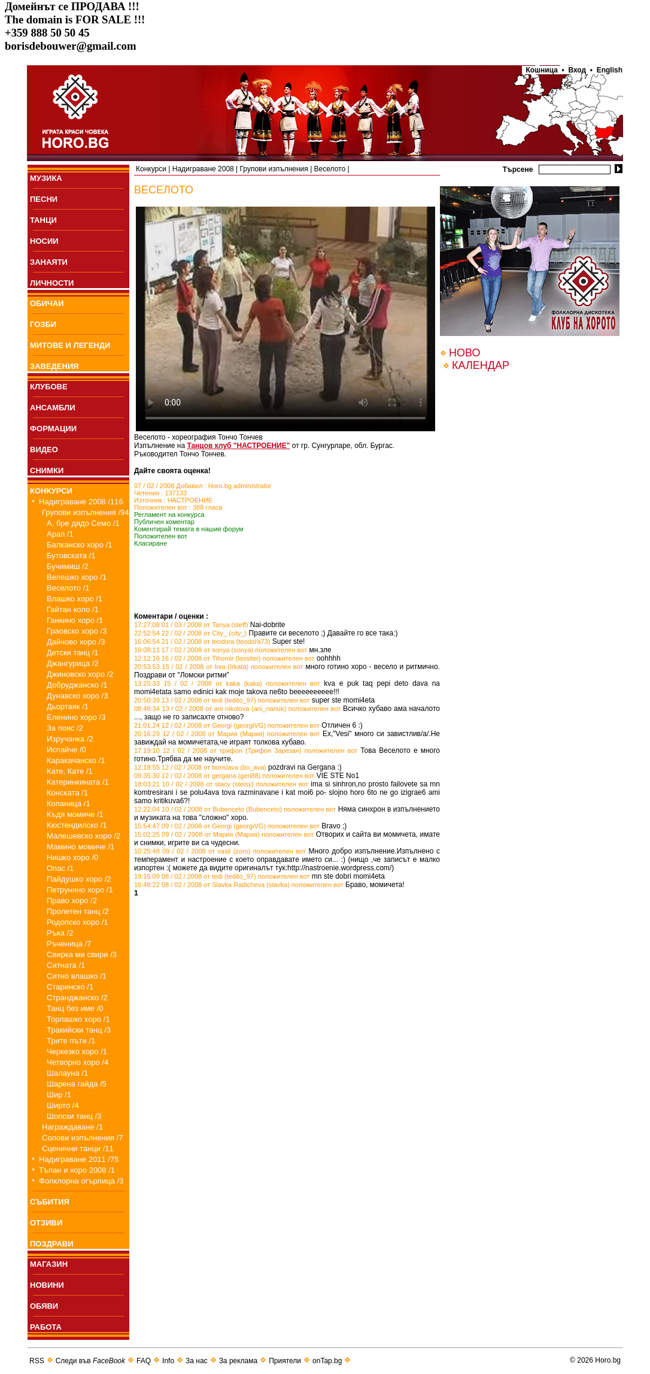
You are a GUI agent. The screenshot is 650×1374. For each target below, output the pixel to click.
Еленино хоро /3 (76, 717)
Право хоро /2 (72, 900)
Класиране (150, 543)
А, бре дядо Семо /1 (83, 523)
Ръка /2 (60, 932)
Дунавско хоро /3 (77, 695)
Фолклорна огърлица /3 (81, 1180)
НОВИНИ (47, 1285)
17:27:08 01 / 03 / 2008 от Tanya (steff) (191, 624)
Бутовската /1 (71, 555)
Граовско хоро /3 (77, 631)
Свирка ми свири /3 (82, 954)
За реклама (238, 1361)
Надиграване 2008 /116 (81, 501)
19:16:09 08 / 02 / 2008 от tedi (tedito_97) (195, 876)
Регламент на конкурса (169, 514)
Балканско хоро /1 (79, 544)
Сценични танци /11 (78, 1148)
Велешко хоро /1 (77, 577)
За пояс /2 (65, 728)
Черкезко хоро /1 (77, 1051)
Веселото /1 (68, 587)
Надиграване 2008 (203, 169)
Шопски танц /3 (74, 1116)
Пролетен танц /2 (78, 911)
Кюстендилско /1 (77, 825)
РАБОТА (46, 1326)
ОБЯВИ (44, 1306)
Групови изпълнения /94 (85, 512)
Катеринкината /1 (78, 781)
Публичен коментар (164, 521)
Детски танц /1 (73, 652)
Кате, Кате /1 (70, 771)
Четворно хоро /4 (77, 1062)
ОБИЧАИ (47, 303)
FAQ (143, 1361)
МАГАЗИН (49, 1264)
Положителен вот (160, 536)
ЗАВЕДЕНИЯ (54, 366)
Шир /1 (59, 1094)
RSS (36, 1361)
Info (168, 1361)
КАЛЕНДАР (480, 365)
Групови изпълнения (274, 169)
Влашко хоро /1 (74, 598)
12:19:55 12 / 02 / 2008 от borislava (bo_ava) (200, 767)
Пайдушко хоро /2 (79, 878)
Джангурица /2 (73, 663)
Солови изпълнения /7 (82, 1137)
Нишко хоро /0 (72, 857)
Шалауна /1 (67, 1073)
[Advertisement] (274, 594)
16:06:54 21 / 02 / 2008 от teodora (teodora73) (202, 641)
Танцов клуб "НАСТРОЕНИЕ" (238, 445)
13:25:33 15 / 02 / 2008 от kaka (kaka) (198, 683)
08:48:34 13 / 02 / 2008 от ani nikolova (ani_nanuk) (210, 708)
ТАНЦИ (43, 220)
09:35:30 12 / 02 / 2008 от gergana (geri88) (197, 775)
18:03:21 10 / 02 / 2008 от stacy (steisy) (194, 784)
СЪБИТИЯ (49, 1201)
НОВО (464, 353)
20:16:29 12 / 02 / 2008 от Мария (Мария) (199, 733)
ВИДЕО (44, 449)
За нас (197, 1361)
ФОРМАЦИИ (53, 428)
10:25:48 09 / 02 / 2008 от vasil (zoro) (192, 851)
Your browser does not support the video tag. (285, 319)
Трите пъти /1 (71, 1040)
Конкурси (151, 169)
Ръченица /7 (69, 943)
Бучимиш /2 (68, 566)
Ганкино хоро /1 (75, 620)
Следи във (90, 1361)
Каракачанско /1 (76, 760)
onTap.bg (327, 1361)
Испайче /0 (66, 749)
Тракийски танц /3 (79, 1029)
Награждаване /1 (72, 1126)
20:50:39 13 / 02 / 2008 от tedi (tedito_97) (195, 700)
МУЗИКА (46, 178)
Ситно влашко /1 (77, 976)
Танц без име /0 (75, 1008)
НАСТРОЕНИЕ (190, 500)
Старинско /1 (70, 986)
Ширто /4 (63, 1105)
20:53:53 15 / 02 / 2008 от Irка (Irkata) (191, 666)
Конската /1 (67, 792)
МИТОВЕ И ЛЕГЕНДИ (70, 345)
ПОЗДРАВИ (52, 1243)
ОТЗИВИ (46, 1222)
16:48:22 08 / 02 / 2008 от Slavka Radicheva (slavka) (212, 884)
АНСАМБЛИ (52, 407)
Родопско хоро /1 (77, 922)
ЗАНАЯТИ (49, 262)
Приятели (285, 1361)
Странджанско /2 (77, 997)
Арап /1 (60, 533)
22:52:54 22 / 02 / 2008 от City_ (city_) (190, 633)
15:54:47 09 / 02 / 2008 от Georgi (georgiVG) (200, 826)
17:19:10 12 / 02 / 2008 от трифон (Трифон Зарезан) (218, 750)
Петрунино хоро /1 (80, 889)
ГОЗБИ (43, 324)
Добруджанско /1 (77, 684)
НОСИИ (44, 241)
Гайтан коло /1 (73, 609)
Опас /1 (60, 868)
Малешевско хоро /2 (83, 835)
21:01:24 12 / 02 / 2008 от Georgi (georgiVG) (200, 725)
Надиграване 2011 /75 (79, 1159)
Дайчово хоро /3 (76, 641)
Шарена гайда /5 (77, 1083)
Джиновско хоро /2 (80, 674)
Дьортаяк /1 (68, 706)
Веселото (330, 169)
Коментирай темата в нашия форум (189, 528)
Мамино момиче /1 (80, 846)
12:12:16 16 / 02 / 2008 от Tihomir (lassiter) (197, 658)
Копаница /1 (68, 803)
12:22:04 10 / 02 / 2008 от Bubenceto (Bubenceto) (208, 809)
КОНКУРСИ (51, 490)
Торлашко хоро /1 (78, 1019)
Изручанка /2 (70, 738)
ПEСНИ (43, 199)
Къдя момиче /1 (75, 814)
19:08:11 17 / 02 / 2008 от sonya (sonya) (193, 649)
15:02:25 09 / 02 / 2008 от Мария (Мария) (197, 834)
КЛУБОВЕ (49, 386)
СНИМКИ (46, 470)
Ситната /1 (66, 965)
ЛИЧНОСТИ (52, 283)
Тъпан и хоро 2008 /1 (77, 1170)
